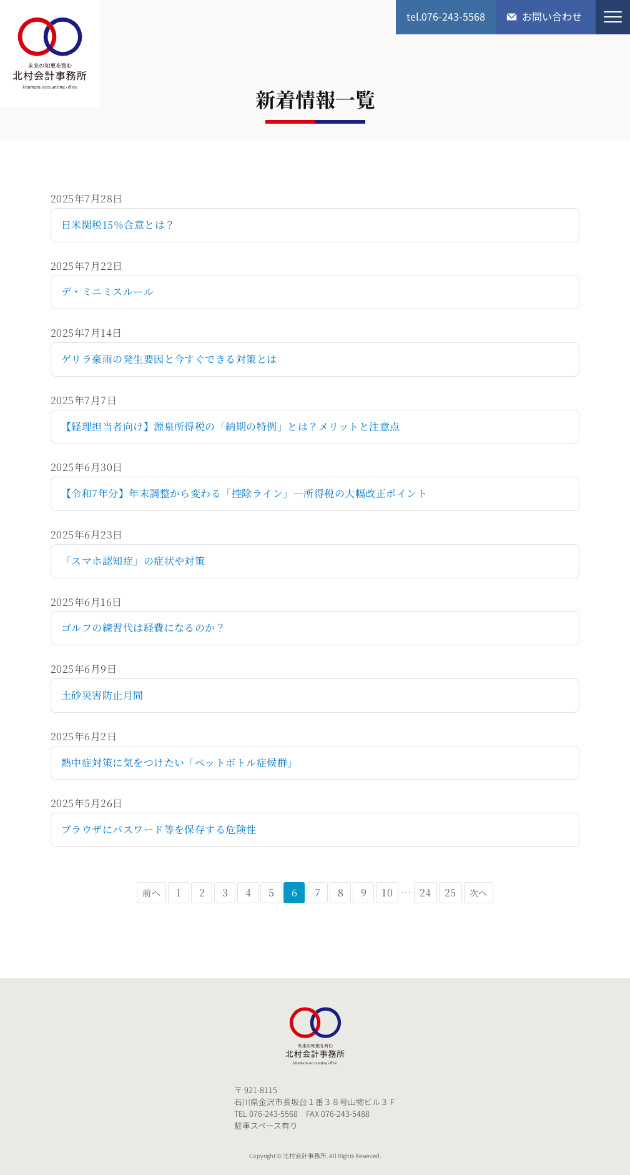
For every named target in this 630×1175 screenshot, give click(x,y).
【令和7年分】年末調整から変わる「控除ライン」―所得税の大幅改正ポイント (244, 493)
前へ (151, 892)
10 (387, 892)
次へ (479, 892)
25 (450, 892)
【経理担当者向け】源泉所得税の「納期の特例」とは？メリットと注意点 (230, 426)
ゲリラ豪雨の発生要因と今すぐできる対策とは (169, 359)
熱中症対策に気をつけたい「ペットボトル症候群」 (179, 762)
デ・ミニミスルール (107, 291)
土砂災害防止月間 (102, 695)
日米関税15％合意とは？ (118, 224)
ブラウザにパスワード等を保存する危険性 (159, 829)
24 (425, 892)
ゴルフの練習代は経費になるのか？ (143, 627)
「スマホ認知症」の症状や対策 (133, 560)
